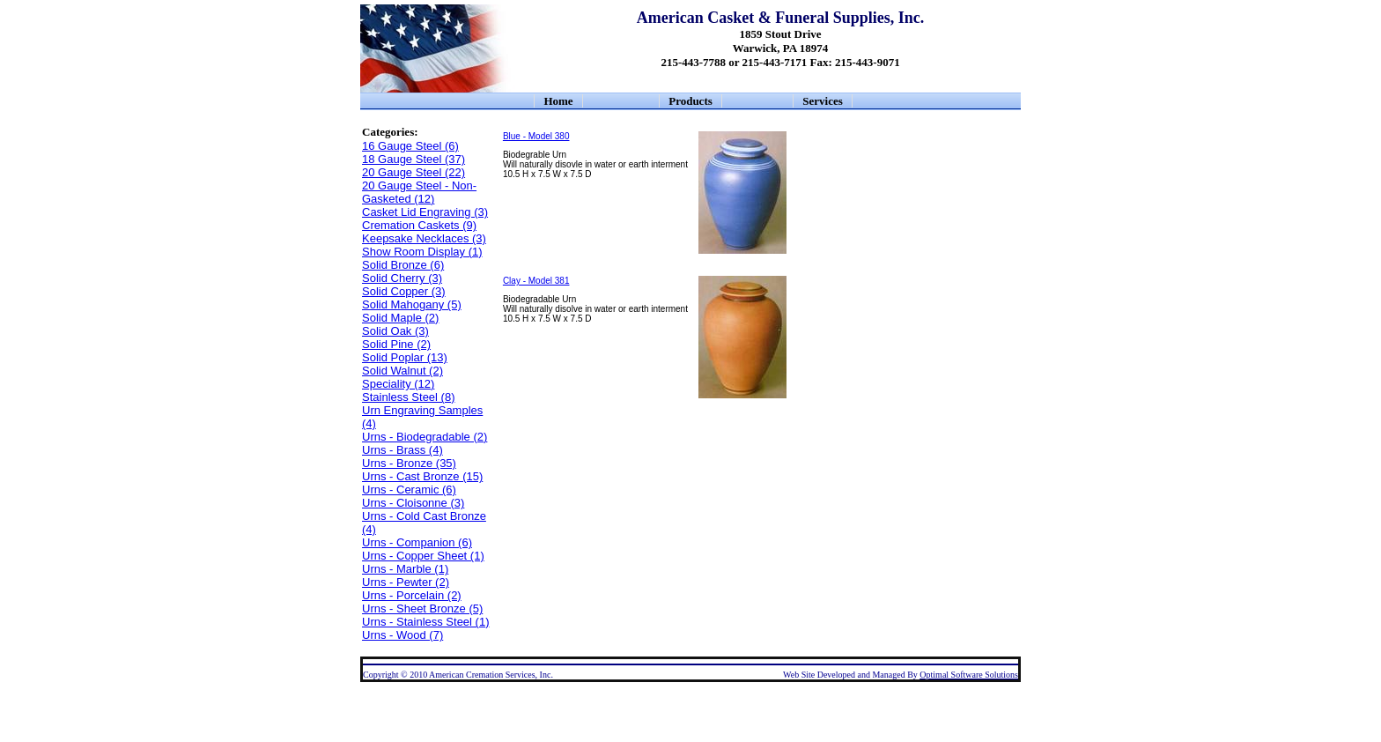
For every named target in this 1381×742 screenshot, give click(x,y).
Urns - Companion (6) (417, 542)
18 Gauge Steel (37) (413, 159)
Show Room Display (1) (422, 251)
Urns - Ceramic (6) (409, 489)
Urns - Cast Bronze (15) (422, 476)
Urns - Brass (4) (402, 449)
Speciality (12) (398, 383)
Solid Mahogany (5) (412, 304)
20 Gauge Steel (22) (413, 172)
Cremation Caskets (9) (419, 225)
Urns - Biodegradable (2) (424, 436)
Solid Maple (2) (400, 317)
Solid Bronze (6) (403, 264)
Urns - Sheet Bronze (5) (422, 608)
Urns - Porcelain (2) (412, 595)
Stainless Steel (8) (408, 397)
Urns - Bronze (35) (409, 463)
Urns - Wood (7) (402, 635)
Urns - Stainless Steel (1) (426, 621)
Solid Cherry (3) (402, 278)
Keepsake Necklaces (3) (424, 238)
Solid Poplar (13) (404, 357)
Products (690, 101)
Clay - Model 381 (536, 281)
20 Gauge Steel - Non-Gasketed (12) (419, 192)
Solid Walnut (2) (402, 370)
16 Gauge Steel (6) (410, 145)
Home (557, 101)
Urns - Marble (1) (405, 568)
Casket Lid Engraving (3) (425, 212)
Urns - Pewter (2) (405, 582)
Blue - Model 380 (536, 136)
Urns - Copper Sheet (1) (423, 555)
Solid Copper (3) (404, 291)
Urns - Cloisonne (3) (413, 502)
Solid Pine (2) (396, 344)
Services (822, 101)
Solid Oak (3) (395, 331)
